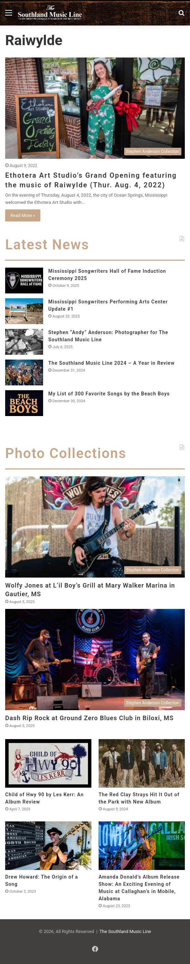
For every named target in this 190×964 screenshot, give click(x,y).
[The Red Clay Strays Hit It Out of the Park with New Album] (142, 763)
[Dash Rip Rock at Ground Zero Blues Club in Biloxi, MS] (95, 659)
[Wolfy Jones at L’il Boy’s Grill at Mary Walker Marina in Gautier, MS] (95, 527)
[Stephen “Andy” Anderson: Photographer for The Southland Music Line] (24, 342)
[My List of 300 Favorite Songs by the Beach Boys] (24, 403)
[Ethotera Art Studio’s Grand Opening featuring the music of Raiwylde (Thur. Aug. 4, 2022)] (95, 108)
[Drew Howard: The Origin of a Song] (48, 845)
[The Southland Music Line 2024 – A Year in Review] (24, 372)
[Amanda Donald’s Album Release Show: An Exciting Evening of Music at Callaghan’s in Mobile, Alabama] (142, 845)
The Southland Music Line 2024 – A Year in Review (111, 363)
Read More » (22, 215)
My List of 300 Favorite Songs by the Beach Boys (109, 393)
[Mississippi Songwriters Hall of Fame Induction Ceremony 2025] (24, 280)
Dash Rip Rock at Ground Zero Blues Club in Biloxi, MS (89, 718)
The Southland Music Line (125, 931)
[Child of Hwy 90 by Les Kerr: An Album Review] (48, 763)
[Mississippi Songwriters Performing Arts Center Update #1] (24, 311)
